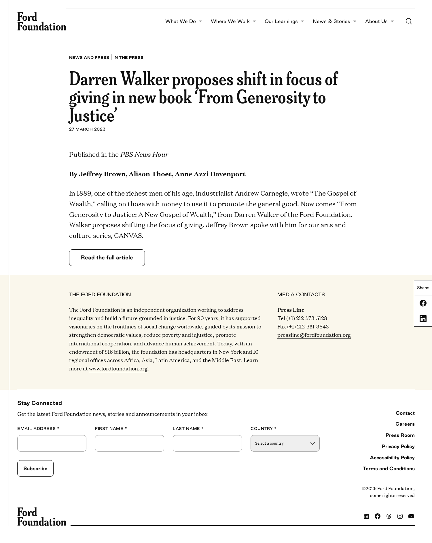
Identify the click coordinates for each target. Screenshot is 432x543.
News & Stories (335, 21)
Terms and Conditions (389, 468)
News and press (89, 57)
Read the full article (107, 257)
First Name (111, 429)
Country (264, 429)
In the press (128, 57)
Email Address (38, 429)
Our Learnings (284, 21)
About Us (379, 21)
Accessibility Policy (392, 457)
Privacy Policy (398, 446)
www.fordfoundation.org (118, 368)
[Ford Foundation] (41, 21)
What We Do (183, 21)
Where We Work (233, 21)
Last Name (188, 429)
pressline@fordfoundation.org (314, 334)
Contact (405, 413)
